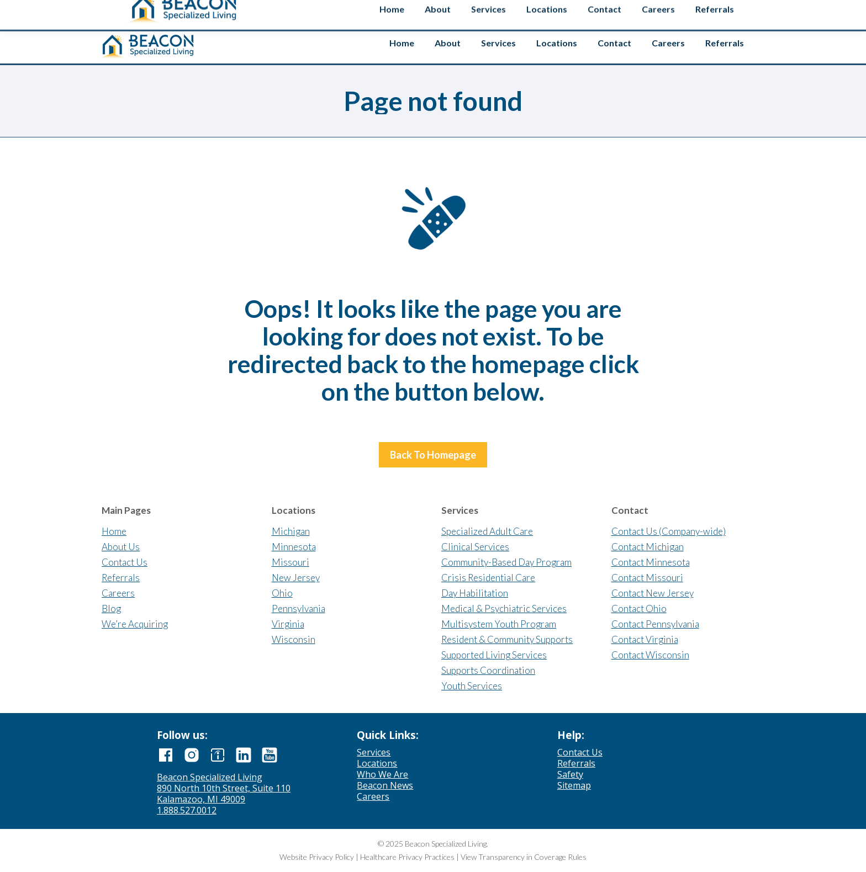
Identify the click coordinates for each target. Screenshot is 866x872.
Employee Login (601, 12)
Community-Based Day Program (506, 562)
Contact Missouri (647, 577)
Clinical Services (475, 546)
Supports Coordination (488, 670)
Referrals (121, 577)
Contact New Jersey (652, 593)
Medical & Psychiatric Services (504, 608)
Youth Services (471, 686)
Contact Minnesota (650, 562)
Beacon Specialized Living (209, 777)
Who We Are (382, 774)
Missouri (290, 562)
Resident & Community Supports (507, 639)
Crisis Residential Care (488, 577)
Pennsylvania (298, 608)
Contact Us (124, 562)
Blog (111, 608)
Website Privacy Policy (316, 857)
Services (373, 752)
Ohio (282, 593)
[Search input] (671, 10)
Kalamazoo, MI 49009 (201, 799)
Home (114, 531)
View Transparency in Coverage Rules (524, 857)
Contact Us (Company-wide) (668, 531)
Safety (739, 12)
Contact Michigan (647, 546)
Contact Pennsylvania (655, 624)
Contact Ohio (639, 608)
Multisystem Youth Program (498, 624)
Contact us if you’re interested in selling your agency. (428, 11)
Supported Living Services (494, 655)
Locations (377, 763)
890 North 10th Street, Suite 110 (224, 788)
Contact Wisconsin (650, 655)
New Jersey (296, 577)
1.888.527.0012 (186, 810)
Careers (118, 593)
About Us (121, 546)
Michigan (291, 531)
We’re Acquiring (135, 624)
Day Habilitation (474, 593)
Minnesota (294, 546)
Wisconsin (293, 639)
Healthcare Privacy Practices (407, 857)
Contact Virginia (644, 639)
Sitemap (574, 785)
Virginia (288, 624)
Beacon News (385, 785)
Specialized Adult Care (487, 531)
